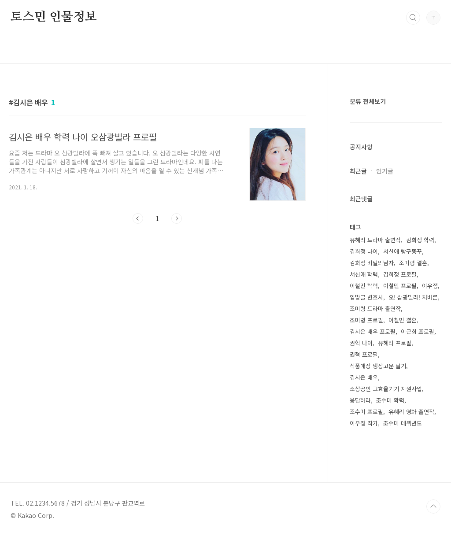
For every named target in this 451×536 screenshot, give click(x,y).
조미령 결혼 (413, 263)
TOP (433, 506)
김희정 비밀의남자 (372, 263)
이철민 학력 (364, 285)
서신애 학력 (364, 274)
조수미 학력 (390, 400)
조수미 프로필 (366, 411)
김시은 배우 (364, 377)
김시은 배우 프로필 (373, 331)
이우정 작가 (364, 423)
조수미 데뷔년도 (402, 423)
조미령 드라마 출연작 (375, 308)
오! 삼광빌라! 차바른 (413, 297)
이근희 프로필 (417, 331)
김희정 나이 (364, 251)
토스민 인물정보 (53, 17)
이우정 (430, 285)
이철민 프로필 (400, 285)
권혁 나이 (361, 343)
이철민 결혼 (402, 320)
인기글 (384, 170)
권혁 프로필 (364, 354)
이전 (138, 218)
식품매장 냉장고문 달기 (378, 366)
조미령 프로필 (366, 320)
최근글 (358, 170)
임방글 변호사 (366, 297)
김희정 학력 (420, 240)
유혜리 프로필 (394, 343)
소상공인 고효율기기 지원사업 (386, 388)
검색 (413, 17)
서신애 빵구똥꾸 (402, 251)
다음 (176, 218)
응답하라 (360, 400)
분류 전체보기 (368, 101)
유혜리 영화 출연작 (411, 411)
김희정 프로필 (400, 274)
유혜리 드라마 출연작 (375, 240)
